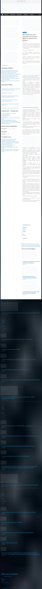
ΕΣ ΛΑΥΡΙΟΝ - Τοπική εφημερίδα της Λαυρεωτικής (8, 113)
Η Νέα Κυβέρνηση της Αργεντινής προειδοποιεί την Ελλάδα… (31, 292)
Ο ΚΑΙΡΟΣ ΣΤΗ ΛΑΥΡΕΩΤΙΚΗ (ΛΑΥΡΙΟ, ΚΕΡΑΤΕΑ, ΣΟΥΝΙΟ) (9, 121)
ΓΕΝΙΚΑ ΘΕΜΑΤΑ (12, 14)
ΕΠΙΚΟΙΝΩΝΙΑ (3, 579)
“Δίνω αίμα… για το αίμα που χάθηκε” (11, 349)
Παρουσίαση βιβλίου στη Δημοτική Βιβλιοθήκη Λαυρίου (16, 369)
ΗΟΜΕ (2, 578)
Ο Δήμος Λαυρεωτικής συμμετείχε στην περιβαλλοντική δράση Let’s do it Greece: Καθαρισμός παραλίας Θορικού (31, 246)
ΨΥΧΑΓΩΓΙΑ (32, 14)
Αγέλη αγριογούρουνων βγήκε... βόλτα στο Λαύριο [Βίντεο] (9, 107)
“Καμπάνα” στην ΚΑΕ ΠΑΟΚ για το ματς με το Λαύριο (31, 243)
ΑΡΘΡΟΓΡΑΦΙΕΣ (19, 14)
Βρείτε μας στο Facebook (9, 574)
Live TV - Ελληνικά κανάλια (5, 114)
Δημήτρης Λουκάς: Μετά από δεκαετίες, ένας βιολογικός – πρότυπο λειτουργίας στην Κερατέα (18, 397)
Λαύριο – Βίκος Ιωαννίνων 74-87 (10, 542)
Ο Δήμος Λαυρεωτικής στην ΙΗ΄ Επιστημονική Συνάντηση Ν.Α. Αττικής (19, 359)
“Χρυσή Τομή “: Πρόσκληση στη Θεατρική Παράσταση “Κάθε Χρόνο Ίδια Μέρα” (21, 379)
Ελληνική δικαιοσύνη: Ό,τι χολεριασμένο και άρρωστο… (30, 277)
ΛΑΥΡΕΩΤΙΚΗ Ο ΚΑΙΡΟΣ (4, 65)
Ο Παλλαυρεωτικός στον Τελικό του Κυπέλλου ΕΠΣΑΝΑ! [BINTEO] (18, 532)
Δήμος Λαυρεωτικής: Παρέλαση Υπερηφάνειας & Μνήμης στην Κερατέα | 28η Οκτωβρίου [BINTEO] (10, 150)
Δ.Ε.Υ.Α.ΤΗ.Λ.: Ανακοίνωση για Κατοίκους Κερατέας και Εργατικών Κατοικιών (20, 435)
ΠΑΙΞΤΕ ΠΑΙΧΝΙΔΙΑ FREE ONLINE (5, 115)
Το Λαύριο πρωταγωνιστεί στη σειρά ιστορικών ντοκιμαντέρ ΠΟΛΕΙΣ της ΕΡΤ (21, 313)
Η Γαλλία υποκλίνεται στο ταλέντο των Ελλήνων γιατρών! (31, 262)
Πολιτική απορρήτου (4, 116)
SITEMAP (2, 580)
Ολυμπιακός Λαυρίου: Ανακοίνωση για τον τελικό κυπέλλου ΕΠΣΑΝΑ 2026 (20, 484)
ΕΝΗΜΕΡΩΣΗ (26, 14)
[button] (8, 14)
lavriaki (7, 314)
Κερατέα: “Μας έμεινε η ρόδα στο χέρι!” (7, 72)
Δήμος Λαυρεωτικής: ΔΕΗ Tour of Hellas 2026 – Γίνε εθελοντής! (10, 80)
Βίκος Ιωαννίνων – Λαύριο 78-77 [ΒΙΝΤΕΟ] (12, 522)
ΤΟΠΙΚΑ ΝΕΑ (6, 14)
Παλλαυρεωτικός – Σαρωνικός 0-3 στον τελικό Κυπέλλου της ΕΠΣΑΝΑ (19, 512)
